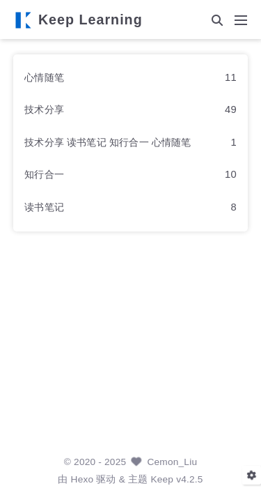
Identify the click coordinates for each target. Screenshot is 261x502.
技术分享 (44, 109)
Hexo (82, 479)
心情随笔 (44, 77)
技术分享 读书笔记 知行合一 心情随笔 (107, 142)
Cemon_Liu (172, 462)
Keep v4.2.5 (176, 479)
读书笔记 (44, 207)
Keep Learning (90, 20)
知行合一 (44, 174)
